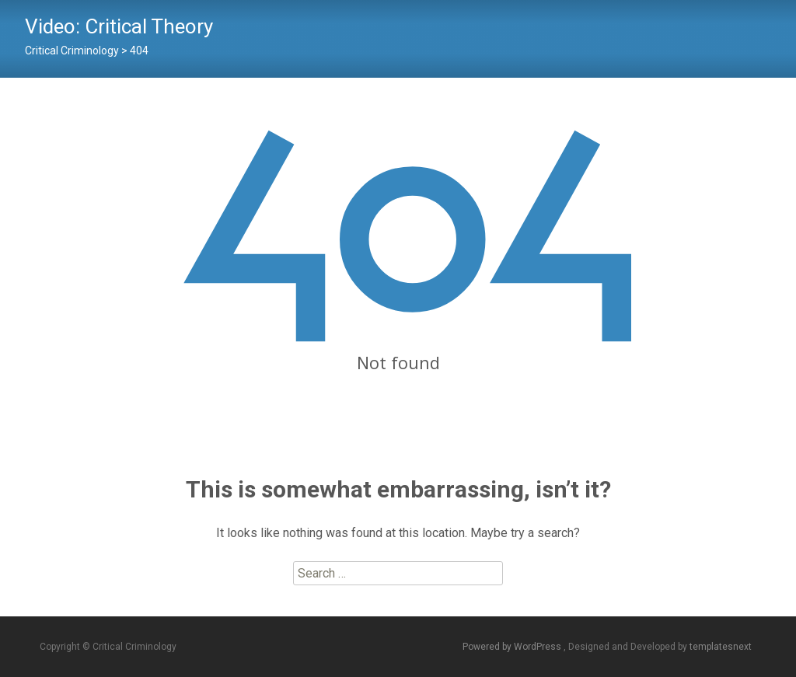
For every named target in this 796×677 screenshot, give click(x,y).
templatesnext (721, 646)
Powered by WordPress (513, 646)
